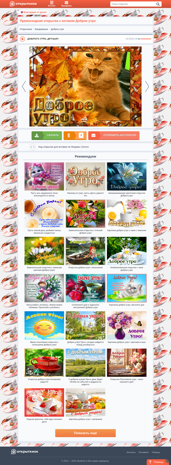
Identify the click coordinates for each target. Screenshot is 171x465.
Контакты (131, 452)
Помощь (156, 452)
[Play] (22, 39)
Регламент (144, 452)
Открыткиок (26, 29)
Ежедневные (41, 29)
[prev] (24, 86)
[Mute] (139, 39)
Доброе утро (57, 29)
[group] (85, 39)
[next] (147, 86)
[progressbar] (146, 39)
